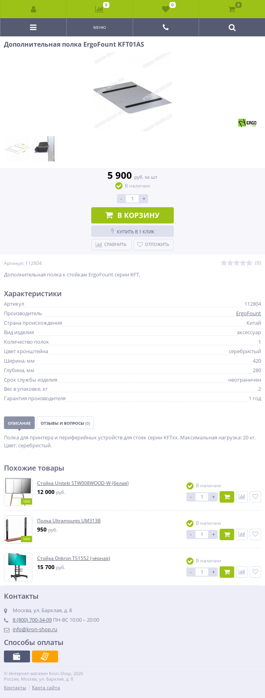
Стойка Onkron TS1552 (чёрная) (73, 558)
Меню (99, 27)
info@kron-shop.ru (35, 629)
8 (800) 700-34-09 (32, 619)
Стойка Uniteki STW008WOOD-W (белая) (83, 483)
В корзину (132, 215)
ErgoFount (248, 313)
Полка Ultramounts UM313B (69, 521)
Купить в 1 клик (132, 231)
